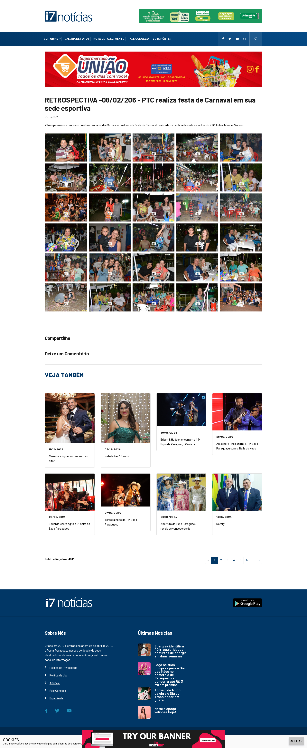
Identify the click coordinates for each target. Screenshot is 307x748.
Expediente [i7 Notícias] (56, 698)
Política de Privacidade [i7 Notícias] (63, 667)
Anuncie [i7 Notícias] (55, 683)
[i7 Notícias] (68, 15)
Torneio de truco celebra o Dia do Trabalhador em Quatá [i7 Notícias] (167, 695)
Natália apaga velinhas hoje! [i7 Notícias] (165, 710)
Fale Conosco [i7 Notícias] (138, 38)
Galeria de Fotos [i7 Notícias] (76, 38)
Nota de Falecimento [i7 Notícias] (109, 38)
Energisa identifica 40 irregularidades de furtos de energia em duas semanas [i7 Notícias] (170, 651)
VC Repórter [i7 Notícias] (162, 38)
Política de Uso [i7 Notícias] (59, 675)
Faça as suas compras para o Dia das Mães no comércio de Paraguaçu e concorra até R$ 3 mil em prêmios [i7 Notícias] (169, 675)
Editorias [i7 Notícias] (52, 38)
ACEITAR (296, 741)
